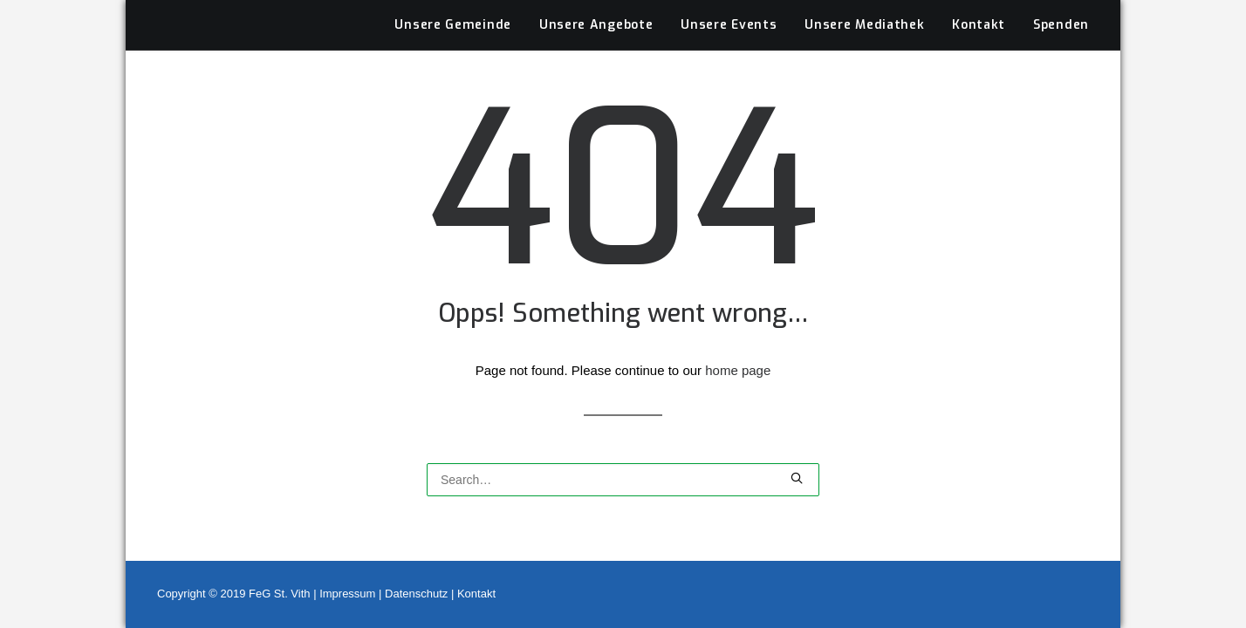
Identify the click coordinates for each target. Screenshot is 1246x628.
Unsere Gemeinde (452, 6)
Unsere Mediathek (864, 6)
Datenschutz (416, 593)
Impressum (347, 593)
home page (737, 351)
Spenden (1061, 6)
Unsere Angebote (596, 6)
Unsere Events (729, 6)
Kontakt (978, 6)
